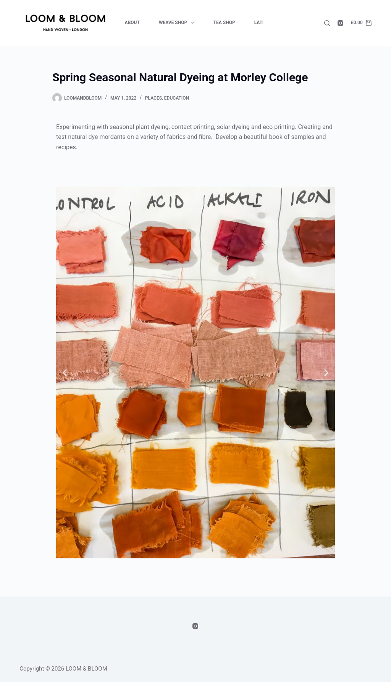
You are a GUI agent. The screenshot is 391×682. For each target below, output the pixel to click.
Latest (262, 22)
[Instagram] (340, 23)
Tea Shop (224, 22)
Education (176, 98)
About (132, 22)
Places (153, 98)
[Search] (327, 23)
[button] (64, 372)
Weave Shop (178, 22)
